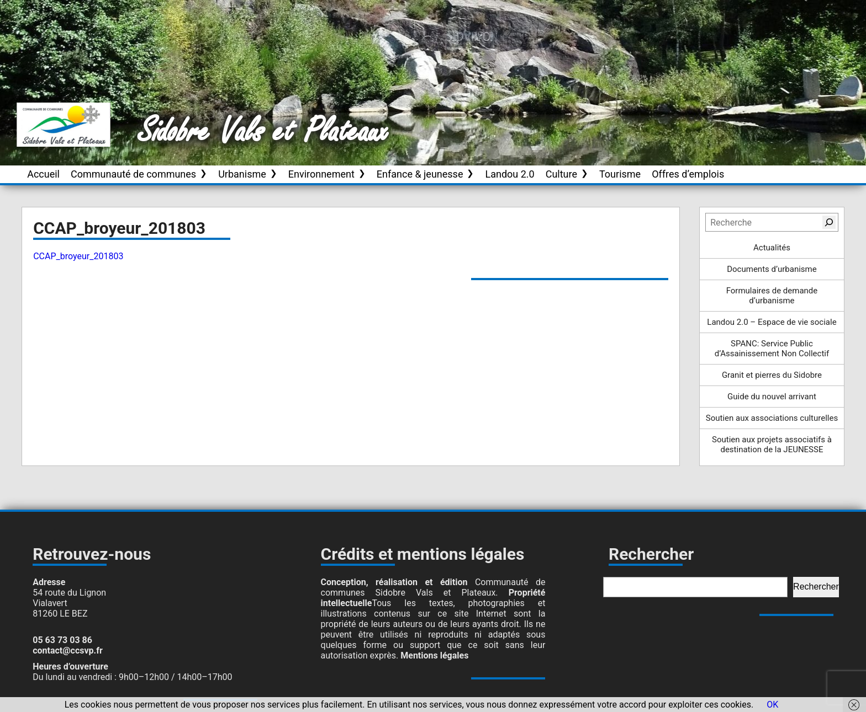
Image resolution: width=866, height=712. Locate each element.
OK (772, 704)
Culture (561, 174)
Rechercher (816, 586)
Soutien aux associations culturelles (772, 418)
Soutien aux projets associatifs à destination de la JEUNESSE (772, 444)
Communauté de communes (133, 174)
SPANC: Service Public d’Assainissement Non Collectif (772, 348)
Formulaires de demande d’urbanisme (772, 296)
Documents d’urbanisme (771, 269)
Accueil (43, 174)
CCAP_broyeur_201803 (78, 256)
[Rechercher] (829, 222)
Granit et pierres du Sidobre (772, 375)
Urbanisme (242, 174)
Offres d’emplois (688, 174)
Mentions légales (434, 655)
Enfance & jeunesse (420, 174)
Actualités (771, 248)
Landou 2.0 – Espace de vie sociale (771, 322)
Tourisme (620, 174)
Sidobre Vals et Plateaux (263, 131)
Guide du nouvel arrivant (771, 396)
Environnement (321, 174)
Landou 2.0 (509, 174)
